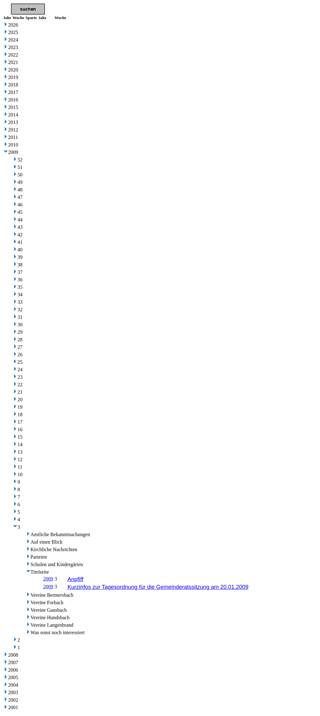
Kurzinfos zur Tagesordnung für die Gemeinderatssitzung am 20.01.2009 (158, 587)
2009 (48, 578)
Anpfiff (75, 579)
